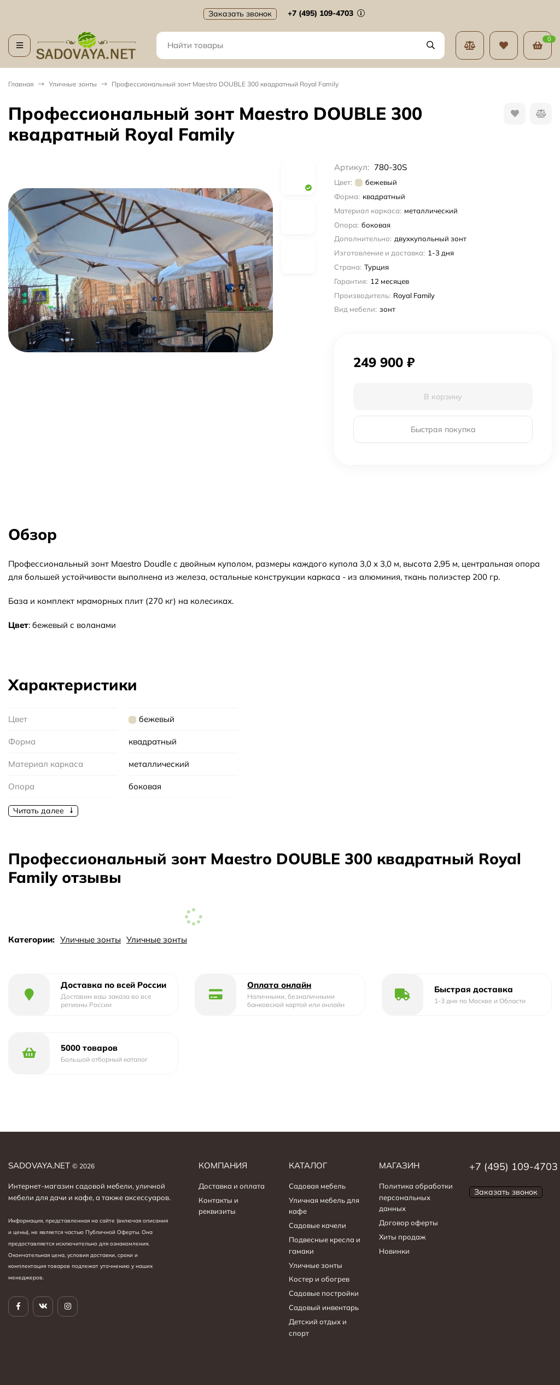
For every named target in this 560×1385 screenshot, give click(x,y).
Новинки (394, 1251)
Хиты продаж (402, 1236)
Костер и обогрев (319, 1279)
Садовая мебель (317, 1186)
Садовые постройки (324, 1293)
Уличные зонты (73, 84)
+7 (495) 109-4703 (326, 13)
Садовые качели (317, 1225)
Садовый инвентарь (324, 1307)
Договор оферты (408, 1222)
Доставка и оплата (232, 1186)
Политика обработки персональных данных (416, 1197)
